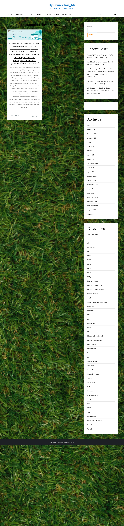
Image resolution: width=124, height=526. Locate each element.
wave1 (89, 425)
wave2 (89, 429)
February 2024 (92, 176)
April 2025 (90, 155)
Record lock (91, 370)
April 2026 (90, 125)
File (88, 319)
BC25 (89, 260)
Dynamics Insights (62, 5)
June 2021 (90, 193)
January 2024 (91, 180)
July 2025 (90, 142)
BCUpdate (90, 277)
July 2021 (90, 189)
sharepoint (90, 391)
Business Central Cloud (31, 43)
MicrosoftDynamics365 (94, 340)
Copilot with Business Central (20, 49)
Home (10, 14)
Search (89, 27)
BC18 (89, 256)
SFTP (89, 387)
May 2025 (90, 151)
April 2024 (90, 172)
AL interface (91, 247)
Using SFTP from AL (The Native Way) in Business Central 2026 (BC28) (100, 56)
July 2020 (90, 214)
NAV (35, 54)
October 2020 (92, 201)
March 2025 (91, 159)
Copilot (33, 46)
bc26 (89, 264)
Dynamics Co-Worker (62, 14)
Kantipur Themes (68, 442)
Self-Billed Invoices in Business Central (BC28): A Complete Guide (100, 63)
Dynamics (15, 51)
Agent (89, 239)
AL (88, 243)
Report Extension (93, 374)
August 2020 (91, 210)
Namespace (29, 54)
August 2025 (91, 138)
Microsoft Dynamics (29, 51)
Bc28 (89, 272)
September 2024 (92, 163)
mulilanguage (91, 348)
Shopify (48, 14)
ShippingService (92, 395)
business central (17, 43)
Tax (88, 412)
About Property (92, 234)
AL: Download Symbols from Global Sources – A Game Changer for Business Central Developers (100, 90)
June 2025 (90, 146)
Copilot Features (34, 14)
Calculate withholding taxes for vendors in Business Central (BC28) (100, 82)
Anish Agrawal (15, 115)
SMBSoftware (91, 408)
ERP (20, 51)
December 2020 (92, 197)
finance (89, 327)
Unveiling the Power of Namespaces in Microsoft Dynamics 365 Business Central (24, 60)
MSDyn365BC (91, 344)
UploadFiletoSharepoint (95, 420)
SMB (38, 54)
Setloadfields (91, 382)
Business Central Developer (21, 46)
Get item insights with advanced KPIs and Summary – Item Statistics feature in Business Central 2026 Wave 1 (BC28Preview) (100, 73)
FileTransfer (91, 323)
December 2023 (92, 184)
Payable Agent (92, 361)
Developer (34, 49)
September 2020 (92, 206)
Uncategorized (92, 416)
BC (10, 43)
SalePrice (90, 378)
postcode (90, 365)
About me (19, 14)
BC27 (89, 268)
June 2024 (90, 167)
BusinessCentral (92, 294)
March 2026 (91, 129)
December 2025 (92, 134)
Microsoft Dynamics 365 (17, 54)
